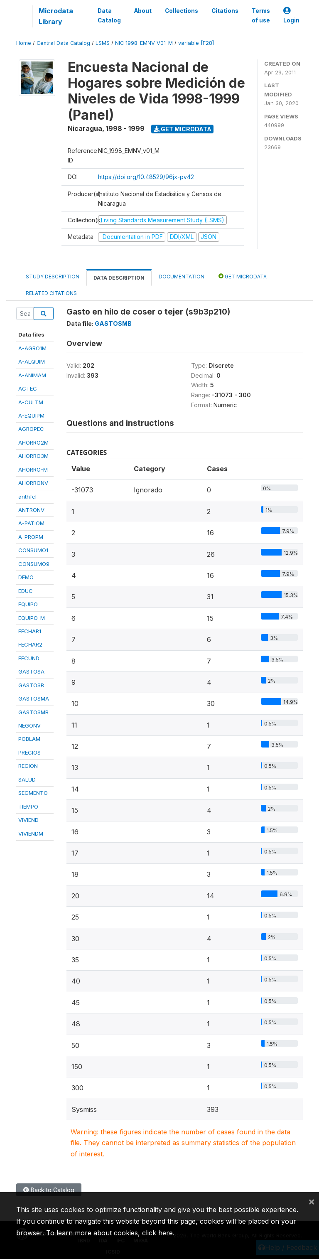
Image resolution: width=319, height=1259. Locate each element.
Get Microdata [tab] (242, 276)
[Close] (311, 1201)
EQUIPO (28, 604)
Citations (224, 10)
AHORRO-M (33, 469)
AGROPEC (31, 428)
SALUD (27, 779)
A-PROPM (30, 537)
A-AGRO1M (32, 348)
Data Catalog (109, 15)
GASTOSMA (33, 698)
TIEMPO (28, 806)
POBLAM (29, 738)
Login (291, 15)
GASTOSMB (33, 712)
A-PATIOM (31, 523)
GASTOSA (31, 671)
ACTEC (27, 388)
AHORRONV (33, 483)
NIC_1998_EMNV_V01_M (144, 43)
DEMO (26, 577)
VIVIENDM (30, 833)
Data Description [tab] (119, 278)
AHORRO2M (33, 442)
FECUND (28, 658)
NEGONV (29, 725)
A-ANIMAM (32, 375)
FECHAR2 (30, 644)
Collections (181, 10)
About (143, 10)
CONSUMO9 (33, 564)
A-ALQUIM (31, 361)
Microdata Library (56, 16)
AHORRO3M (33, 455)
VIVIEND (28, 819)
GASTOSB (31, 685)
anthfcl (27, 496)
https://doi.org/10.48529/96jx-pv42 (146, 176)
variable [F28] (196, 43)
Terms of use (261, 15)
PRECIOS (29, 752)
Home (23, 43)
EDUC (25, 591)
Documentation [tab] (181, 276)
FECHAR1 (29, 631)
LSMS (103, 43)
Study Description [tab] (52, 276)
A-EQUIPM (31, 415)
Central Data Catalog (63, 43)
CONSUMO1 (33, 550)
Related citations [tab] (51, 293)
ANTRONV (31, 510)
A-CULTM (30, 402)
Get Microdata (182, 129)
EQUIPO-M (31, 618)
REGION (28, 765)
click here (157, 1233)
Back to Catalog (48, 1189)
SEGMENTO (33, 792)
